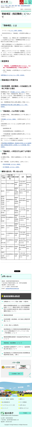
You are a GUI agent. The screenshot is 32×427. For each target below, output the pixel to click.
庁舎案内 (25, 413)
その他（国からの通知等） (11, 325)
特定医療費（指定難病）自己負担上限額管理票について (17, 320)
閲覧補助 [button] (25, 3)
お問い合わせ (23, 405)
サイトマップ (5, 408)
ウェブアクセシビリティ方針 (8, 405)
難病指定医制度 (8, 315)
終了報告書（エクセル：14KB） (11, 167)
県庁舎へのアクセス (24, 408)
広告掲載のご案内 (16, 373)
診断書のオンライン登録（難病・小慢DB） (16, 301)
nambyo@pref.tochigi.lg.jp (12, 288)
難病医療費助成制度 (25, 5)
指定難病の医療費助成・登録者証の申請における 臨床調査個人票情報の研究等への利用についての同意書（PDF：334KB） (16, 144)
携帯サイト (22, 399)
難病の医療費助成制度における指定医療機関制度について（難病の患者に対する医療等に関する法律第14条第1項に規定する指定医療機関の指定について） (17, 308)
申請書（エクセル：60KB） (18, 92)
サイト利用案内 (23, 402)
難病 (19, 5)
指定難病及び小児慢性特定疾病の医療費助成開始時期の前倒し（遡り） (17, 353)
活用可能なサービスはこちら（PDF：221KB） (13, 75)
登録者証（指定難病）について (13, 343)
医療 (16, 5)
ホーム (2, 5)
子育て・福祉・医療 (9, 5)
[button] (22, 2)
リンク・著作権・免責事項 (8, 399)
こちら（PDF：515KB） (16, 30)
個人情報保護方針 (6, 402)
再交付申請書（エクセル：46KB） (12, 164)
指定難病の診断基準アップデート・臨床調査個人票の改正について (17, 347)
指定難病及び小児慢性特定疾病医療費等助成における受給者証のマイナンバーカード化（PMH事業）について (17, 331)
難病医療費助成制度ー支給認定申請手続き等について (17, 337)
